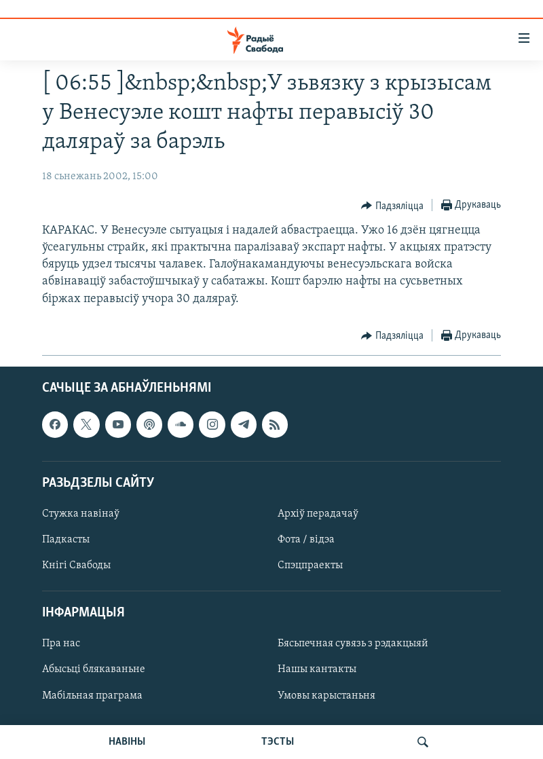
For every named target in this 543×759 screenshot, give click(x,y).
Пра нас (61, 643)
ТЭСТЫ (277, 742)
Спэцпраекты (310, 565)
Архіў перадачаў (318, 513)
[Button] (392, 205)
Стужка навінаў (80, 513)
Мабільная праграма (92, 695)
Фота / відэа (306, 539)
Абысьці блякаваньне (93, 669)
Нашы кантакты (317, 669)
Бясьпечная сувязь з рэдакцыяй (353, 643)
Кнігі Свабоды (76, 565)
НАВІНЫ (127, 742)
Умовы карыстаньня (326, 695)
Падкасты (66, 539)
